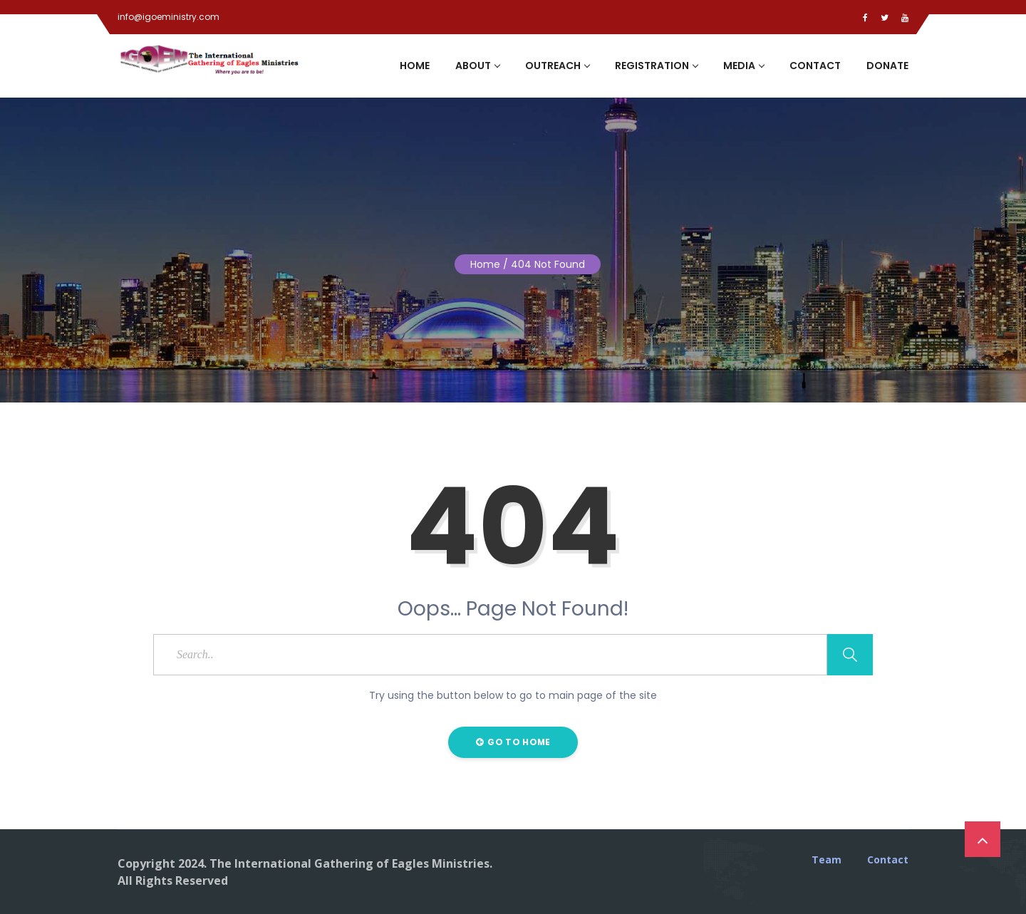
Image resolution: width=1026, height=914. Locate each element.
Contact (815, 65)
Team (826, 860)
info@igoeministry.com (168, 17)
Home (415, 65)
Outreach (557, 65)
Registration (656, 65)
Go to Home (513, 742)
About (477, 65)
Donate (887, 65)
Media (743, 65)
